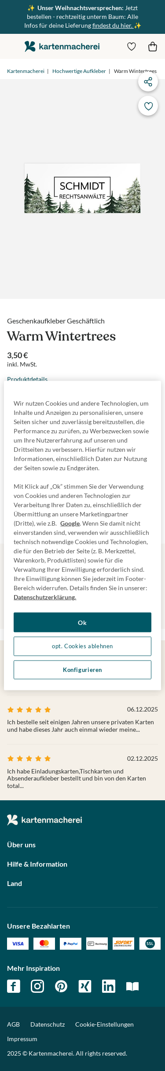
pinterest (61, 986)
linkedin (108, 986)
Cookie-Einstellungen (104, 1024)
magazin (132, 986)
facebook (13, 986)
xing (85, 986)
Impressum (22, 1038)
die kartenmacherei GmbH (62, 46)
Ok (82, 622)
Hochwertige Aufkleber (79, 71)
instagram (37, 986)
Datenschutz (47, 1024)
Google (70, 522)
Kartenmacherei (25, 71)
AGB (13, 1024)
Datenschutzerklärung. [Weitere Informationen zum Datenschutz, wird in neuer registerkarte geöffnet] (45, 596)
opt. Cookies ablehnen (82, 646)
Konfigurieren (82, 669)
